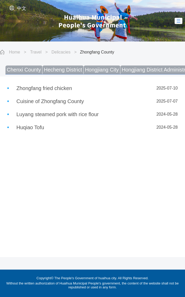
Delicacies (60, 52)
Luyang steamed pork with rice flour (57, 114)
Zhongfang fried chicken (44, 88)
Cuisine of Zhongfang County (50, 101)
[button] (178, 21)
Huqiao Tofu (30, 127)
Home (14, 52)
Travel (35, 52)
